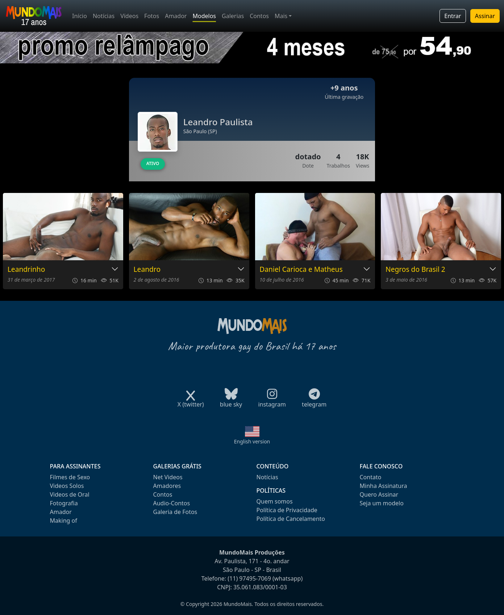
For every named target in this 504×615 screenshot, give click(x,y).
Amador (176, 16)
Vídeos (129, 16)
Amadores (167, 486)
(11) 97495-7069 (249, 578)
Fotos (151, 16)
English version (252, 441)
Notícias (103, 16)
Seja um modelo (382, 503)
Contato (371, 477)
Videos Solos (67, 486)
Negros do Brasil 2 (415, 269)
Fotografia (64, 503)
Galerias (233, 16)
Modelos (204, 16)
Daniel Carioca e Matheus (300, 269)
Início (79, 16)
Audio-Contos (171, 503)
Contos (259, 16)
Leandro (147, 269)
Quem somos (275, 501)
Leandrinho (26, 269)
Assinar (485, 16)
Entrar (452, 16)
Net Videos (168, 477)
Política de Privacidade (287, 510)
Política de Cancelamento (291, 519)
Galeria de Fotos (175, 512)
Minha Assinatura (383, 486)
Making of (63, 521)
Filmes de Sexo (70, 477)
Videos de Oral (69, 494)
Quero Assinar (379, 494)
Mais (281, 16)
